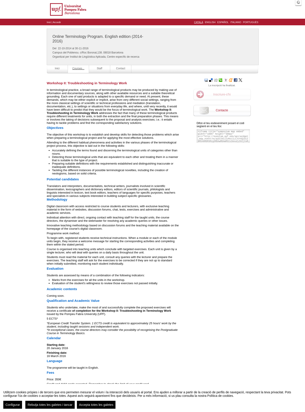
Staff (99, 68)
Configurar (13, 407)
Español (223, 22)
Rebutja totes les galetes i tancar (50, 407)
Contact (120, 68)
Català (198, 22)
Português (250, 22)
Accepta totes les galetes (96, 407)
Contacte (222, 110)
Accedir (57, 22)
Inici (49, 22)
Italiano (235, 22)
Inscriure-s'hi (222, 94)
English (210, 22)
